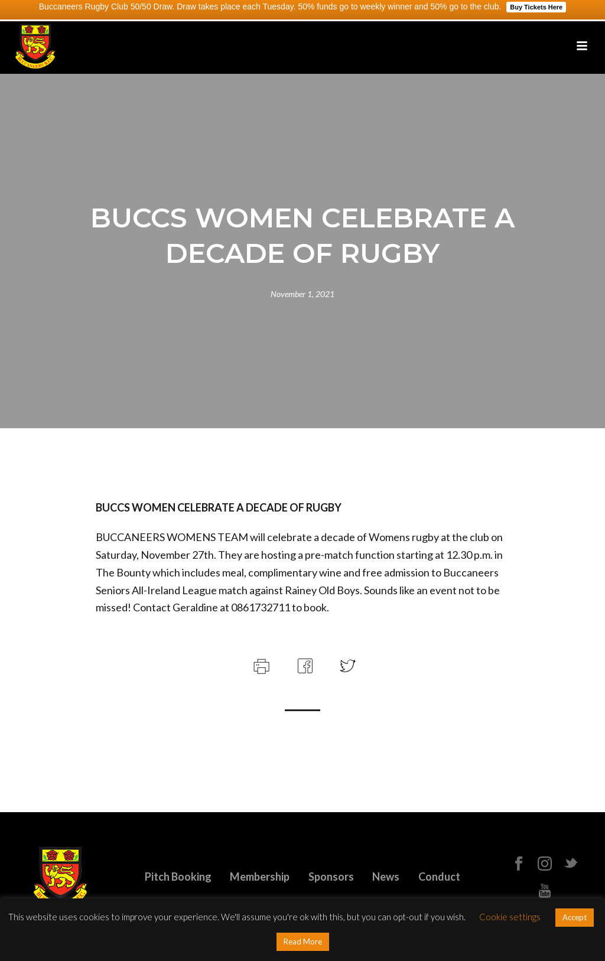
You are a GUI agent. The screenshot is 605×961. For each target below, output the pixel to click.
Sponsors (331, 876)
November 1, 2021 (302, 294)
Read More (303, 941)
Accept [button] (574, 917)
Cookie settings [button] (510, 916)
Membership (260, 876)
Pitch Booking (178, 876)
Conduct (439, 876)
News (385, 876)
